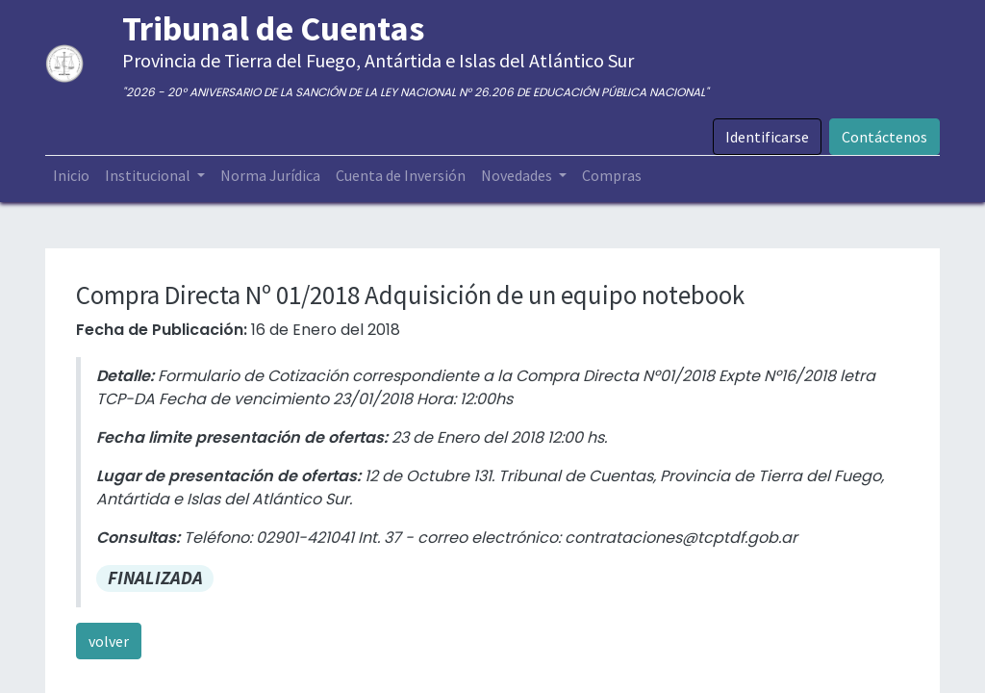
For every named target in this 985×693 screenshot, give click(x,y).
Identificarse (767, 136)
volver (108, 641)
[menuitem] (71, 175)
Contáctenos (884, 136)
